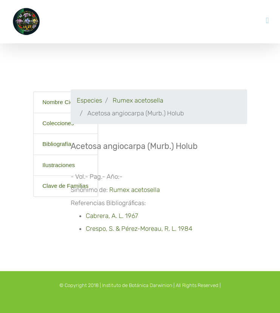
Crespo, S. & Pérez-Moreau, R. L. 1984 (139, 228)
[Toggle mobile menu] (267, 21)
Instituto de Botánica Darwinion (137, 285)
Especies (89, 100)
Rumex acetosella (137, 100)
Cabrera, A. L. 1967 (112, 215)
